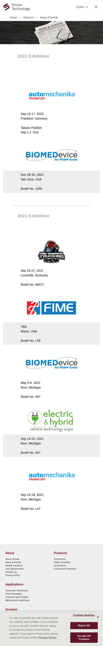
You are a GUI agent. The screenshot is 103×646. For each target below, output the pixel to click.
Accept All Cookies (83, 637)
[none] (82, 7)
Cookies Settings (84, 615)
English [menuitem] (80, 7)
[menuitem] (82, 7)
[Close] (98, 616)
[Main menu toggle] (96, 7)
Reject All (84, 625)
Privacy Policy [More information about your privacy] (48, 637)
